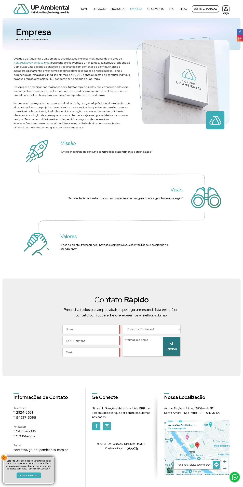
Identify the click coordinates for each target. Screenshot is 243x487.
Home (84, 9)
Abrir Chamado (205, 9)
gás (48, 62)
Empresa (136, 9)
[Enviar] (171, 346)
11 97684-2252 (25, 436)
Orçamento (155, 9)
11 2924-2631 (23, 412)
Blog (183, 9)
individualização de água (29, 62)
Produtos (118, 9)
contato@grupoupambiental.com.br (41, 450)
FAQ (171, 9)
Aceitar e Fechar (28, 475)
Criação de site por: (114, 448)
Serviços (99, 9)
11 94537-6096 (25, 417)
